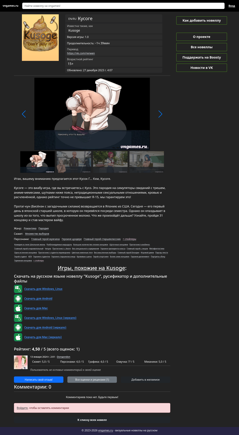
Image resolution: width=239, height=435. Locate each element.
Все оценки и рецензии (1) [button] (92, 379)
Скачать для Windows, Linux (43, 289)
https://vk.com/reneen (81, 53)
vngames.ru (105, 430)
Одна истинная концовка (25, 252)
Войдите (22, 408)
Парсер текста (161, 252)
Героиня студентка (41, 256)
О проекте (201, 36)
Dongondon (63, 356)
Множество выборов (37, 233)
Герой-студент (20, 256)
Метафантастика (156, 248)
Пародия (44, 228)
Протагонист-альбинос (139, 244)
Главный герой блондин (128, 252)
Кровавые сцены (84, 256)
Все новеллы (202, 47)
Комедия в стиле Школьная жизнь (29, 244)
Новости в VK (202, 67)
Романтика (30, 228)
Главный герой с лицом (137, 248)
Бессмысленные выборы (105, 252)
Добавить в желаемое (145, 379)
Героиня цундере (72, 239)
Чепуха (48, 248)
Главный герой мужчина (45, 239)
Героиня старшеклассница (63, 256)
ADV (30, 256)
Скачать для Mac (36, 308)
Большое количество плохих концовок (90, 244)
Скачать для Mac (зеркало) (43, 337)
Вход (232, 6)
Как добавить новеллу (202, 20)
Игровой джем (147, 252)
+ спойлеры (129, 239)
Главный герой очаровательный (28, 248)
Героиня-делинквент (140, 256)
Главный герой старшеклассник (102, 239)
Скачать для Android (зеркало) (45, 327)
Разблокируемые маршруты (59, 244)
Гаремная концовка (23, 260)
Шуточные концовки (119, 244)
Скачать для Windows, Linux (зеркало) (50, 318)
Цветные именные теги (82, 252)
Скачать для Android (38, 298)
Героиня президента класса (112, 248)
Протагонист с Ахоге (61, 248)
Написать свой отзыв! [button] (39, 379)
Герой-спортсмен (101, 256)
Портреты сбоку (158, 256)
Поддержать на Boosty (201, 57)
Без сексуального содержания (85, 248)
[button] (24, 114)
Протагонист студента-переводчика (54, 252)
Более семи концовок (119, 256)
